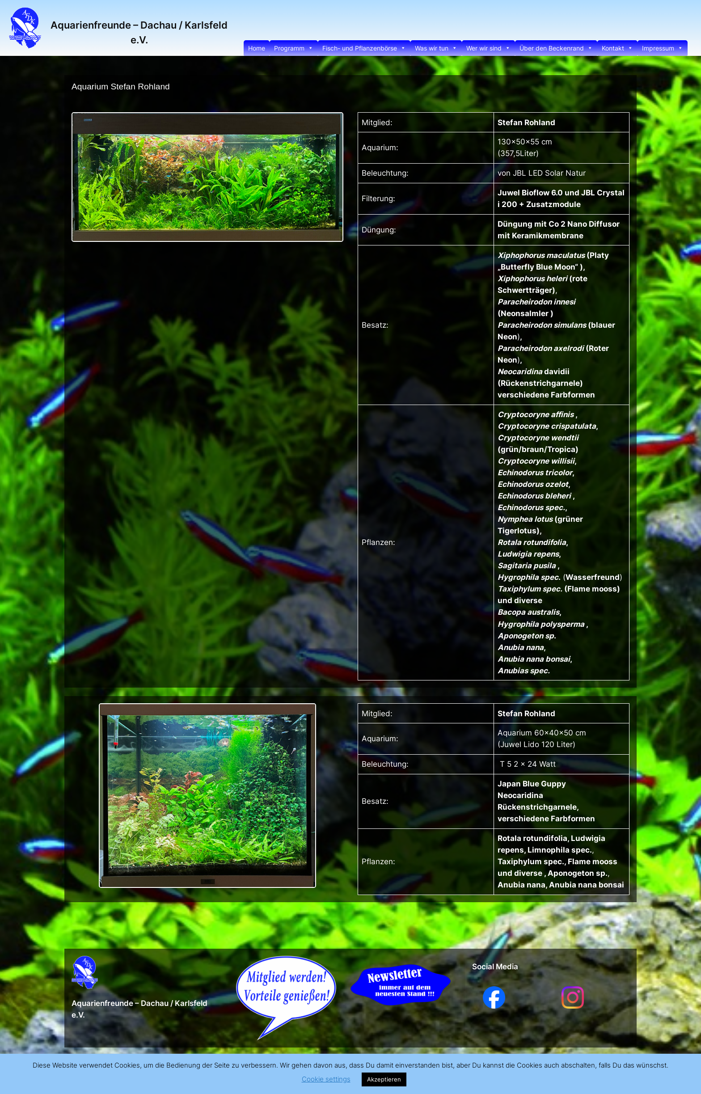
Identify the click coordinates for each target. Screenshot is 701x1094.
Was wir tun (436, 48)
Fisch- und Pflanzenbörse (364, 48)
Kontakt (617, 48)
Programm (293, 48)
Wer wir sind (488, 48)
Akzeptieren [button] (384, 1079)
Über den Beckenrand (556, 48)
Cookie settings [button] (326, 1079)
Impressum (662, 48)
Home (256, 48)
